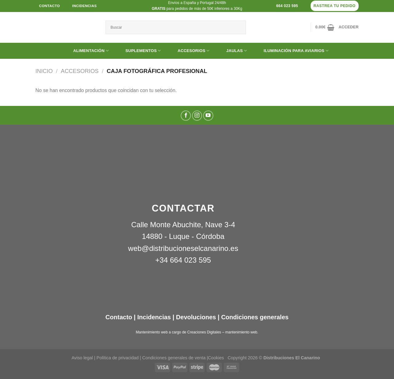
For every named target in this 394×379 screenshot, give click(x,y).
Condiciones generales (254, 317)
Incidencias (153, 317)
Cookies (216, 357)
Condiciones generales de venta (174, 357)
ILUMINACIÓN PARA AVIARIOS (292, 50)
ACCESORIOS (188, 50)
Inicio (44, 71)
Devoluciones (196, 317)
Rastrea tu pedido (335, 6)
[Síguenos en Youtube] (208, 116)
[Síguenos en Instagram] (197, 116)
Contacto (119, 317)
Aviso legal (82, 357)
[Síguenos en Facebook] (186, 116)
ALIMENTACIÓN (86, 50)
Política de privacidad (118, 357)
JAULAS (232, 50)
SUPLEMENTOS (138, 50)
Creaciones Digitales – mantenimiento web (222, 332)
